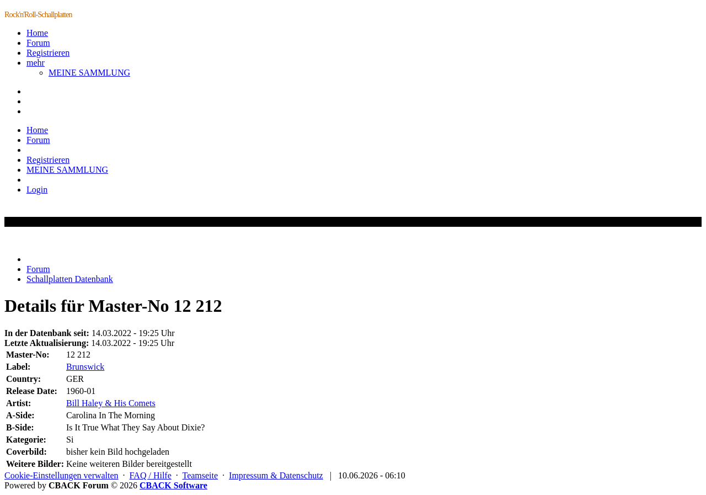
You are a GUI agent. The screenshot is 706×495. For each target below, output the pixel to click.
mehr (35, 62)
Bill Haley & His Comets (111, 403)
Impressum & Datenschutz (276, 475)
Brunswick (85, 366)
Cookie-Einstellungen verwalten (61, 475)
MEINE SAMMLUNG (89, 72)
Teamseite (200, 475)
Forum (38, 42)
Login (36, 189)
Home (37, 33)
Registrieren (47, 52)
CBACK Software (173, 485)
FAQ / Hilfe (151, 475)
